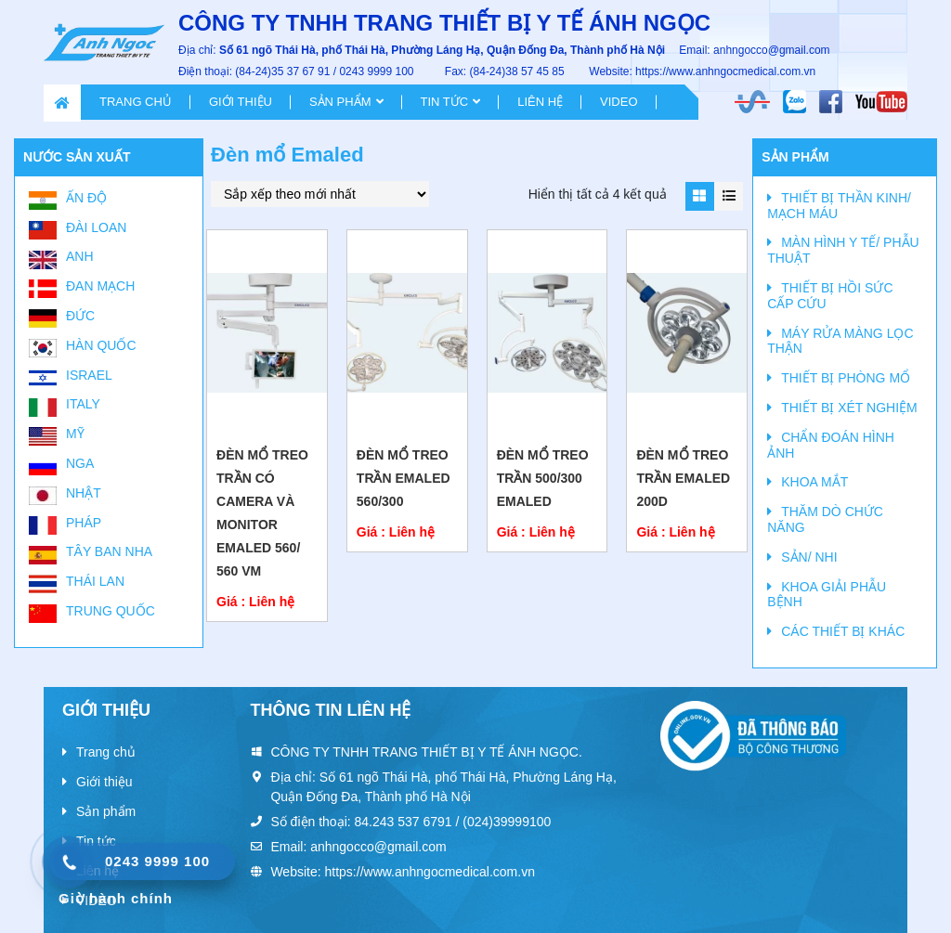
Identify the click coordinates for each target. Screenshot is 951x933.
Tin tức (445, 102)
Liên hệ (540, 102)
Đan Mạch (100, 286)
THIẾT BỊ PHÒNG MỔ (845, 377)
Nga (80, 463)
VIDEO (618, 102)
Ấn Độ (86, 197)
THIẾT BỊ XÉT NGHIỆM (849, 407)
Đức (80, 315)
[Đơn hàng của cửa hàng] (320, 194)
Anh (80, 256)
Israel (89, 375)
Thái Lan (95, 581)
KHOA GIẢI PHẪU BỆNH (826, 594)
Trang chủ (135, 102)
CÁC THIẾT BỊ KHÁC (843, 631)
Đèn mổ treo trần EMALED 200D (683, 478)
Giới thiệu (240, 102)
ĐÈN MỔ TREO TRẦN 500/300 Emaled (543, 478)
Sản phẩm (340, 102)
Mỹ (75, 433)
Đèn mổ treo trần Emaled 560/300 (403, 478)
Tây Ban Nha (109, 551)
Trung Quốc (110, 610)
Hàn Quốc (101, 345)
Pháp (83, 522)
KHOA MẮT (814, 481)
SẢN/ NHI (809, 557)
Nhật (83, 493)
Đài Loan (96, 227)
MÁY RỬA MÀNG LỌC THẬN (840, 341)
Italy (83, 403)
